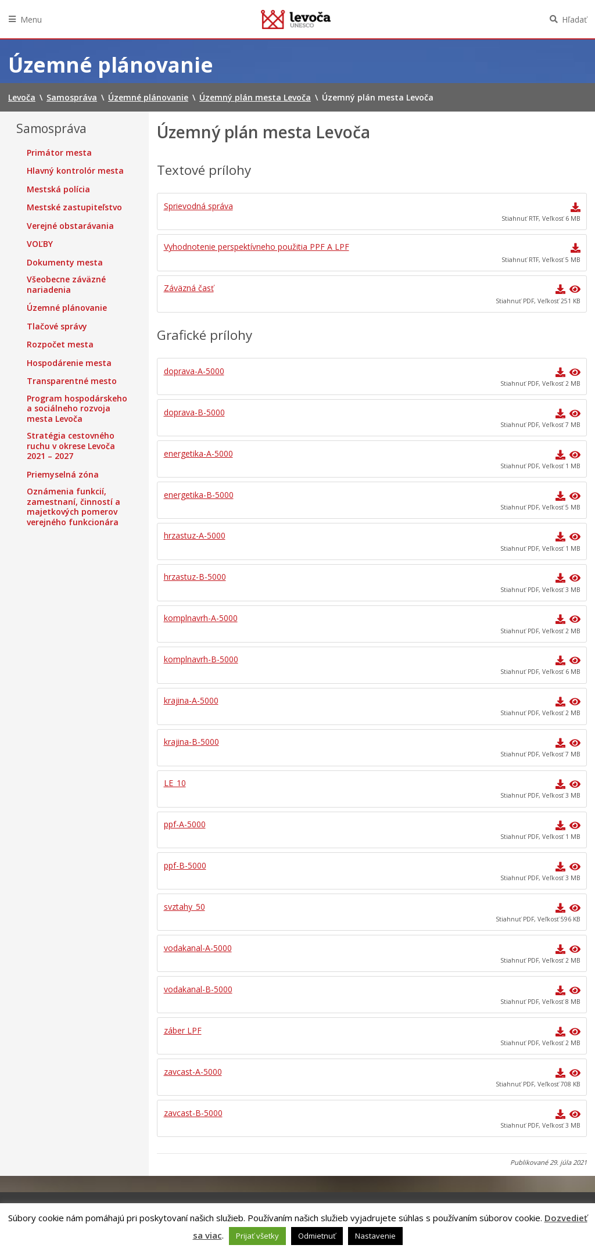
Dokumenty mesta (65, 262)
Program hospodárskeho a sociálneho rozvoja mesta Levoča (77, 408)
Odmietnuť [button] (317, 1236)
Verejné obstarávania (70, 226)
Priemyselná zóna (63, 474)
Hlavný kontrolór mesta (75, 171)
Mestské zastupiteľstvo (74, 207)
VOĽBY (40, 244)
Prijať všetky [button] (257, 1236)
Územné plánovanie (67, 308)
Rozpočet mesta (60, 344)
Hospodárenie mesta (69, 363)
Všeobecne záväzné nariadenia (66, 284)
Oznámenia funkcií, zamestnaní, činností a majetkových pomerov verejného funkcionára (73, 506)
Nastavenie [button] (375, 1236)
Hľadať (574, 19)
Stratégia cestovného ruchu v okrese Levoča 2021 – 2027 (71, 446)
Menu (31, 19)
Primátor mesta (59, 153)
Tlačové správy (57, 326)
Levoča (296, 19)
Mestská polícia (58, 189)
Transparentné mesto (72, 381)
